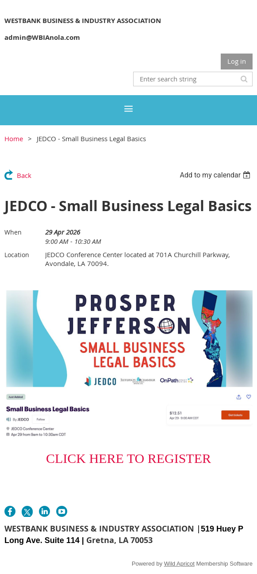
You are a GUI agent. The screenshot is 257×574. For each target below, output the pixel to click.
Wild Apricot (179, 563)
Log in (236, 61)
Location (16, 254)
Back (24, 175)
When (13, 232)
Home (13, 138)
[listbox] (216, 175)
